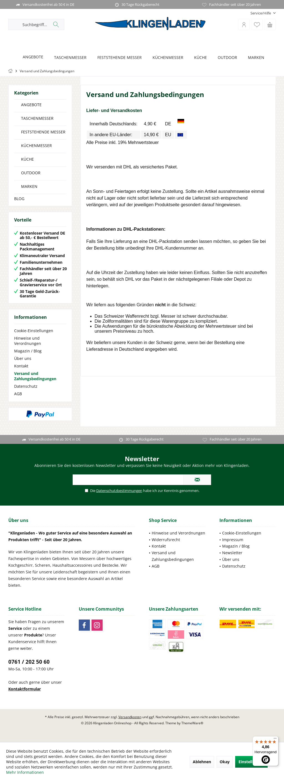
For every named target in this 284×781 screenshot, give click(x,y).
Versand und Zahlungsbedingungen (35, 376)
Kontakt (21, 366)
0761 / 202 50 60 (29, 661)
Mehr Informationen (25, 772)
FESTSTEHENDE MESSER (43, 132)
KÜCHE (27, 159)
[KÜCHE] (199, 57)
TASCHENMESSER (37, 118)
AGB (18, 393)
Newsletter (232, 552)
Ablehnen (202, 761)
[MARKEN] (254, 57)
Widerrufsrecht (166, 539)
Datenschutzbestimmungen (119, 490)
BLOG (19, 198)
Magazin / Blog (28, 351)
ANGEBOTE (31, 104)
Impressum (232, 539)
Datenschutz (25, 386)
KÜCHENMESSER (36, 145)
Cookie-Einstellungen (33, 330)
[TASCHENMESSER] (68, 57)
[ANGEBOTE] (31, 57)
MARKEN (29, 186)
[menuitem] (261, 13)
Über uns (22, 358)
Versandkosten (129, 717)
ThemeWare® (192, 723)
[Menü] (275, 739)
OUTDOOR (30, 172)
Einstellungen (251, 761)
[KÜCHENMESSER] (166, 57)
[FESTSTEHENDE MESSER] (118, 57)
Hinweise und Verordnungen (27, 340)
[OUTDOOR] (226, 57)
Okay (225, 761)
